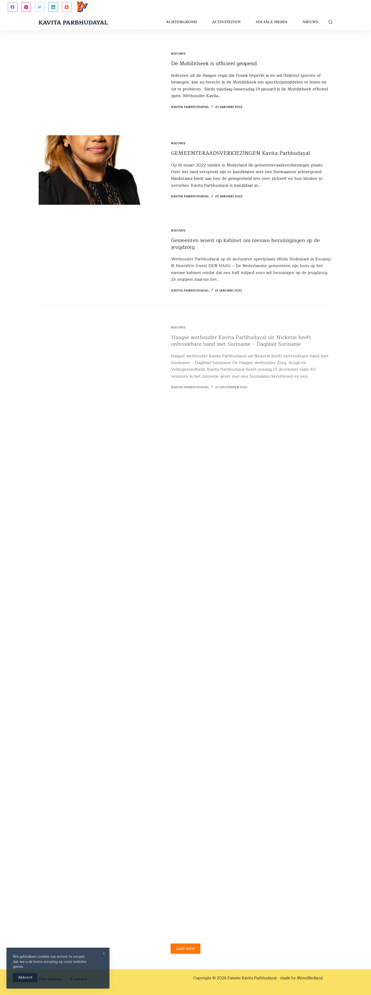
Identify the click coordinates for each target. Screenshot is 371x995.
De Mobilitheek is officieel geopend (214, 63)
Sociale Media (272, 22)
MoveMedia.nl (310, 978)
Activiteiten (226, 22)
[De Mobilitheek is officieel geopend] (100, 81)
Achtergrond (181, 22)
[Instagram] (26, 7)
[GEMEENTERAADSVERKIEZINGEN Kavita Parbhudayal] (100, 171)
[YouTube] (67, 7)
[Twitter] (40, 7)
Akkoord (25, 977)
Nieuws (310, 22)
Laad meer (185, 948)
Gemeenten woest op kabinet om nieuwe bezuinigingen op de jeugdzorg (245, 250)
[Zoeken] (330, 22)
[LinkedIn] (53, 7)
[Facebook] (13, 7)
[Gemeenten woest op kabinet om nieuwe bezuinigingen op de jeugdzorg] (100, 267)
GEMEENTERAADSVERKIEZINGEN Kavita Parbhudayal (240, 154)
